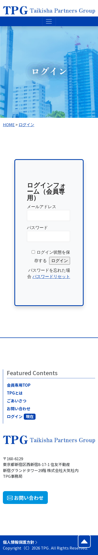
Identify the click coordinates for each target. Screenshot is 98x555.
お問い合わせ (19, 408)
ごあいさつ (17, 400)
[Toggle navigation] (49, 21)
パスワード (37, 227)
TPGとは (16, 393)
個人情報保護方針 (20, 542)
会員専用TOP (19, 385)
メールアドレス (41, 206)
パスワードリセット (51, 276)
